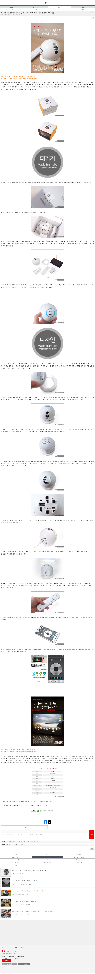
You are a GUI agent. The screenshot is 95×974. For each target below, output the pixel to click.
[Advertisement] (47, 932)
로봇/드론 (47, 860)
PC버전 (22, 947)
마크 (83, 7)
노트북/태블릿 (79, 863)
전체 (16, 854)
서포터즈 (47, 3)
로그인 (3, 947)
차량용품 (79, 854)
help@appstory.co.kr (11, 953)
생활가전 (15, 863)
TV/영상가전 (79, 860)
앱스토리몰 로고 (3, 952)
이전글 (12, 844)
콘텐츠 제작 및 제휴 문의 (24, 964)
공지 (59, 10)
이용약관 (15, 964)
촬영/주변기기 (47, 857)
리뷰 (12, 10)
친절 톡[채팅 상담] (7, 960)
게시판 (59, 7)
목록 (92, 18)
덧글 (24, 827)
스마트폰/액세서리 (79, 857)
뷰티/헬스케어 (47, 863)
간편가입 (9, 947)
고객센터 (16, 947)
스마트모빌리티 (16, 860)
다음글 (21, 841)
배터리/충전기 (16, 857)
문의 (35, 10)
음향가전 (47, 854)
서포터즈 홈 (12, 7)
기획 (16, 865)
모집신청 (35, 7)
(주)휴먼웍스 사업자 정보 (11, 951)
